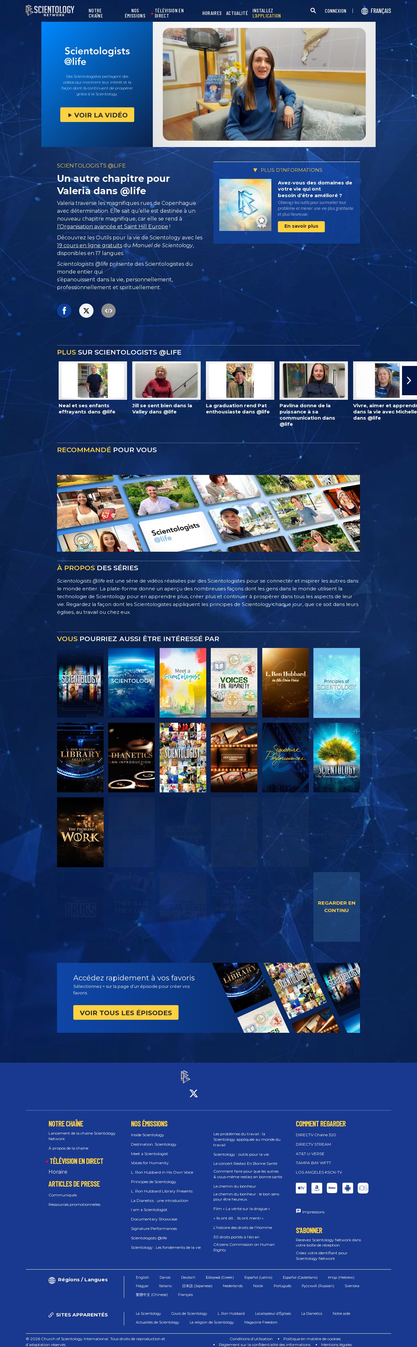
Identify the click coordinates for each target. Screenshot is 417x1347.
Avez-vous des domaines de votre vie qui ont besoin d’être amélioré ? (315, 189)
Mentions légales (336, 1338)
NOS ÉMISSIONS (135, 13)
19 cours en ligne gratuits (89, 245)
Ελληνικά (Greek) (220, 1271)
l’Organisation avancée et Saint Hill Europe (112, 226)
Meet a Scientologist (149, 1147)
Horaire (58, 1166)
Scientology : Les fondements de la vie (166, 1241)
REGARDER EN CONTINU (336, 906)
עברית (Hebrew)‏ (341, 1271)
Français (185, 1288)
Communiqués (63, 1189)
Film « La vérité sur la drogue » (241, 1203)
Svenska (352, 1280)
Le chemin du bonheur (234, 1180)
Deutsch (188, 1271)
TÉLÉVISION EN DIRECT (169, 13)
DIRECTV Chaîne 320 (316, 1128)
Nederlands (233, 1280)
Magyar (142, 1280)
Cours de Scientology (189, 1308)
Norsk (258, 1280)
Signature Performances (154, 1222)
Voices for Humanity (150, 1157)
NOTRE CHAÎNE (96, 13)
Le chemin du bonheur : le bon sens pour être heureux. (246, 1191)
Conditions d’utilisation (251, 1332)
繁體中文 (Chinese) (152, 1288)
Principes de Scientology (153, 1175)
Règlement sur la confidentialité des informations (264, 1338)
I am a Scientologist (149, 1204)
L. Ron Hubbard (231, 1308)
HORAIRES (212, 13)
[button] (409, 380)
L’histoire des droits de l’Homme (242, 1221)
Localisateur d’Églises (273, 1308)
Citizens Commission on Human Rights (244, 1241)
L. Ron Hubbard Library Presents (162, 1185)
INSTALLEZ (266, 13)
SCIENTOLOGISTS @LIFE (91, 165)
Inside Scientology (147, 1128)
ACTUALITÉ (237, 13)
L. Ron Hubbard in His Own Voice (162, 1166)
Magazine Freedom (261, 1316)
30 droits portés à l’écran (236, 1231)
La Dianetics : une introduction (159, 1194)
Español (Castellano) (300, 1271)
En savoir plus (301, 226)
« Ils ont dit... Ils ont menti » (238, 1212)
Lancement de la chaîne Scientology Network (82, 1130)
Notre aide (341, 1308)
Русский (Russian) (318, 1280)
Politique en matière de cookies (312, 1332)
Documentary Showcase (154, 1213)
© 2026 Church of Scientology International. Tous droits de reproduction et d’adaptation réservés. (95, 1335)
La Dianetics (311, 1308)
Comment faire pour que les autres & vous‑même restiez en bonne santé (247, 1168)
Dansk (165, 1271)
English (142, 1271)
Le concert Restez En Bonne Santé (245, 1157)
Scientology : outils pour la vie (241, 1148)
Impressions (313, 1206)
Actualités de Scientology (157, 1316)
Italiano (165, 1280)
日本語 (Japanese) (197, 1280)
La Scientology (148, 1308)
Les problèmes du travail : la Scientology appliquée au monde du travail (246, 1134)
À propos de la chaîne (68, 1142)
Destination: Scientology (154, 1138)
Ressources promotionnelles (74, 1198)
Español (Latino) (258, 1271)
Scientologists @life (149, 1232)
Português (282, 1280)
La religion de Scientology (212, 1316)
